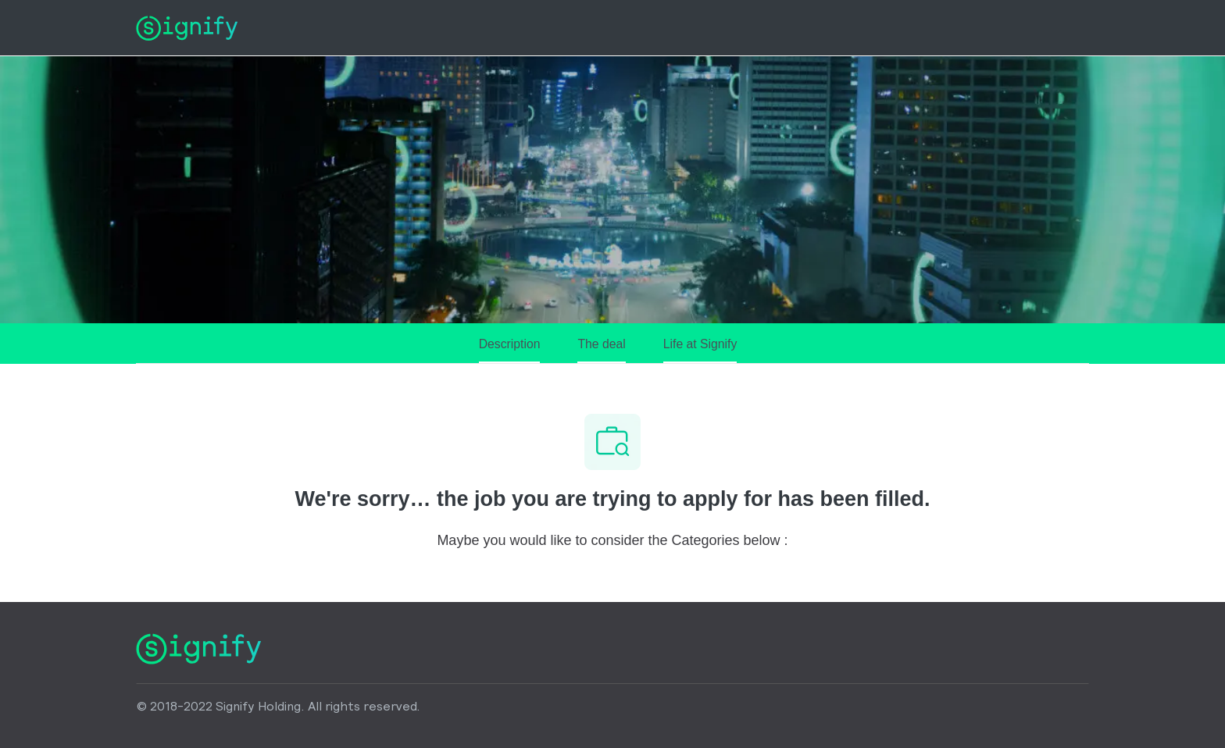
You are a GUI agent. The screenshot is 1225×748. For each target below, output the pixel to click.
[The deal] (601, 350)
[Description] (510, 350)
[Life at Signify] (700, 350)
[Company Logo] (187, 27)
